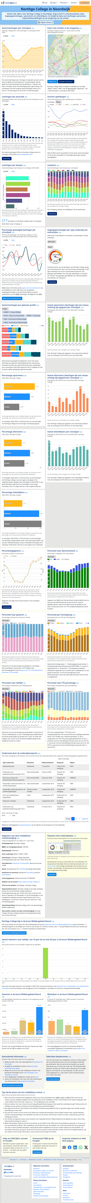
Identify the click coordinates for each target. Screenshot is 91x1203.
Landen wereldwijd (39, 1177)
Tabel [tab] (13, 36)
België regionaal (52, 1177)
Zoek (44, 3)
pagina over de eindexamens (31, 288)
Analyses (66, 1168)
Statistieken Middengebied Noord (14, 933)
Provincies (36, 1175)
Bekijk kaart (52, 82)
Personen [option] (51, 557)
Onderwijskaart (68, 1185)
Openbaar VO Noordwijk (21, 863)
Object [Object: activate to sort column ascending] (72, 763)
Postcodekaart (68, 1187)
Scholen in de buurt (65, 82)
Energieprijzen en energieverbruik (44, 1187)
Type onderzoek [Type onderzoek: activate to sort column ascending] (8, 763)
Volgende (85, 819)
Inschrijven (37, 1152)
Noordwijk (29, 873)
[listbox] (58, 102)
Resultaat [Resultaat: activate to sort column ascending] (30, 763)
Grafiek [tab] (5, 36)
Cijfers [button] (53, 3)
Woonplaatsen (45, 1173)
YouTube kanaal (68, 1200)
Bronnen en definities (70, 1171)
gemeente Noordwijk (27, 1081)
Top (80, 1160)
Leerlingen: (51, 102)
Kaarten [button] (63, 3)
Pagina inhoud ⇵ (45, 22)
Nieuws (65, 1175)
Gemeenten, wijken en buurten (43, 1171)
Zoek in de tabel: (73, 758)
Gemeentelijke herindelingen (72, 1173)
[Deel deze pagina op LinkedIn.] (75, 1147)
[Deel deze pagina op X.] (86, 1147)
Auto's (35, 1183)
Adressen (36, 1168)
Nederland (44, 1175)
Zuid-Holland (6, 875)
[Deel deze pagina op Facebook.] (69, 1147)
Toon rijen (8, 815)
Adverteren (66, 1193)
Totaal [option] (58, 102)
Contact (65, 1195)
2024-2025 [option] (51, 242)
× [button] (26, 316)
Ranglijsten (66, 1177)
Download (84, 3)
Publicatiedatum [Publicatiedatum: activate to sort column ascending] (47, 763)
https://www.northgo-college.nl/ (29, 882)
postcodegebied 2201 (25, 154)
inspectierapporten (24, 825)
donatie (26, 1148)
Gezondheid (37, 1185)
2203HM (22, 869)
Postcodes (36, 1173)
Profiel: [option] (4, 309)
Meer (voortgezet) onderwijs (12, 1085)
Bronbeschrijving (53, 1079)
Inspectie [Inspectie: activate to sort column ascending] (60, 763)
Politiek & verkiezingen (40, 1196)
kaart (36, 1077)
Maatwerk (66, 1198)
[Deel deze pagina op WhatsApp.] (80, 1147)
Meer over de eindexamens (12, 298)
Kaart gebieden (68, 1183)
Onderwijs (36, 1194)
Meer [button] (74, 3)
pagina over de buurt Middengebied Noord (58, 924)
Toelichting (6, 159)
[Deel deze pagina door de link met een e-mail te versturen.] (64, 1147)
